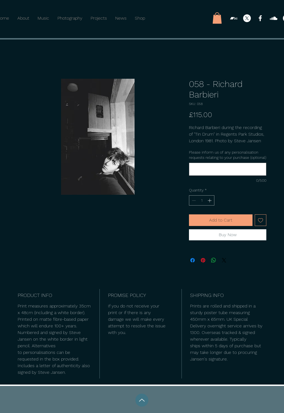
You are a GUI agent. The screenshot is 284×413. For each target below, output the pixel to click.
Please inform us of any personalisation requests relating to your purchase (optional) (227, 155)
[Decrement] (193, 200)
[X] (247, 18)
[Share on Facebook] (192, 260)
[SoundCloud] (273, 18)
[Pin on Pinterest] (203, 260)
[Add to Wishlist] (260, 220)
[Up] (141, 400)
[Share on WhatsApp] (213, 260)
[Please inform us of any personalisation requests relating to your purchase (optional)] (227, 169)
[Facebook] (260, 18)
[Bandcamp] (234, 18)
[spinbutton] (202, 200)
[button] (217, 18)
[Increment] (210, 200)
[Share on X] (224, 260)
